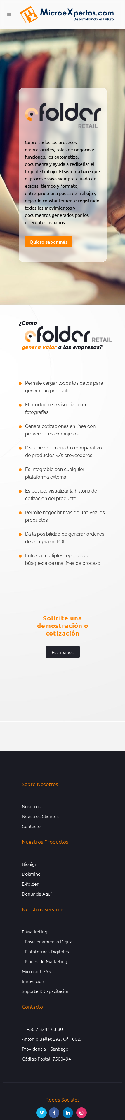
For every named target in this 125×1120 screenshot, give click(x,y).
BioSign (29, 864)
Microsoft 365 (36, 971)
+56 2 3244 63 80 (45, 1029)
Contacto (31, 826)
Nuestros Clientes (40, 816)
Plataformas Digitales (47, 951)
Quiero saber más (48, 241)
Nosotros (31, 806)
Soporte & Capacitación (46, 991)
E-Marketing (34, 931)
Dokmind (31, 874)
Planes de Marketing (46, 961)
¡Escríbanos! (63, 652)
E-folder (30, 883)
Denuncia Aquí (37, 893)
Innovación (33, 981)
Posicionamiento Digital (49, 941)
